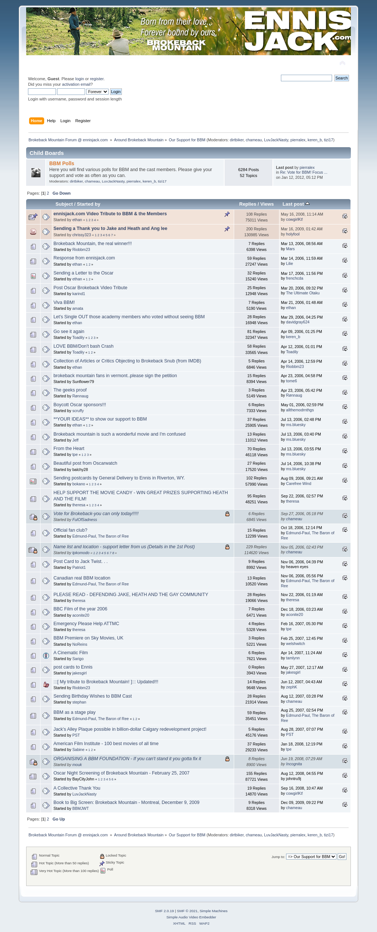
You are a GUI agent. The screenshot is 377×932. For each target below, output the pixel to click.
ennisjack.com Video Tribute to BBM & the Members (110, 213)
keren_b (315, 140)
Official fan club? (70, 530)
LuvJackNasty (276, 140)
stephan (79, 702)
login (79, 79)
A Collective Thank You (76, 788)
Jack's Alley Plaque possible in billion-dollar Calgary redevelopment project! (129, 729)
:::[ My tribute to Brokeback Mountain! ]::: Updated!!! (105, 681)
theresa (78, 505)
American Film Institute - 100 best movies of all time (106, 743)
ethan (77, 219)
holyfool (293, 234)
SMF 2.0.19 (164, 911)
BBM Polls (61, 163)
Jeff (75, 440)
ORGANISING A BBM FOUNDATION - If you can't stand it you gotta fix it (127, 758)
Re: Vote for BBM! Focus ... (303, 172)
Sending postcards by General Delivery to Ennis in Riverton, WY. (119, 478)
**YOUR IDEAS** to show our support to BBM (100, 419)
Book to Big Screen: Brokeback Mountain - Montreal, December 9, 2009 (126, 802)
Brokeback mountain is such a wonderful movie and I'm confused (119, 434)
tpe (75, 454)
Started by (89, 204)
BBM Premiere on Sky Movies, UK (88, 638)
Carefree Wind (298, 483)
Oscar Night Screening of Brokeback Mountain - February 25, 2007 (121, 773)
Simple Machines (214, 911)
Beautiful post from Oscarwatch (85, 463)
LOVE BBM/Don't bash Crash (83, 346)
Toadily (78, 337)
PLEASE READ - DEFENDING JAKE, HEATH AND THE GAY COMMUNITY (130, 594)
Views (267, 204)
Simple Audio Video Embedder (191, 917)
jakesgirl (79, 673)
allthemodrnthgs (300, 410)
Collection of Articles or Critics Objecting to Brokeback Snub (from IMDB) (127, 361)
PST (76, 735)
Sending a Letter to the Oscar (83, 273)
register (96, 79)
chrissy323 (81, 235)
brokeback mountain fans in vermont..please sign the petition (115, 375)
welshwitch (295, 643)
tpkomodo (80, 552)
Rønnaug (80, 396)
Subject (64, 204)
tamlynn (293, 658)
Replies (247, 204)
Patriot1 (79, 567)
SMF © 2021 (187, 911)
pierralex (298, 140)
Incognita (294, 764)
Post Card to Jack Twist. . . (80, 561)
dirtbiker (236, 140)
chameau (254, 140)
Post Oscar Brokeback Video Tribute (90, 287)
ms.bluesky (296, 424)
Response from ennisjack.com (84, 258)
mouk (77, 764)
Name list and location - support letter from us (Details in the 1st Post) (124, 546)
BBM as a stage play (74, 712)
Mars (290, 249)
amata (77, 308)
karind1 (78, 293)
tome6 (291, 381)
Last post (296, 204)
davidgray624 (298, 322)
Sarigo (78, 658)
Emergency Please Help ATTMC (86, 623)
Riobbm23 (81, 249)
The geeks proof (70, 390)
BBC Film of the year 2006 (80, 609)
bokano (78, 484)
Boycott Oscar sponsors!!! (79, 404)
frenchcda (294, 278)
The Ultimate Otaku (303, 293)
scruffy (78, 410)
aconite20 (80, 615)
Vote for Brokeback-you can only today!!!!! (95, 513)
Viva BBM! (64, 302)
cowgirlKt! (294, 219)
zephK (291, 687)
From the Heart (68, 448)
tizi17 (328, 140)
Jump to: (278, 857)
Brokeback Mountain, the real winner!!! (92, 243)
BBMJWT (80, 808)
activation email (76, 84)
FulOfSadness (84, 519)
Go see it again (68, 331)
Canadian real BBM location (81, 578)
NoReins (79, 644)
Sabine (78, 749)
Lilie (289, 263)
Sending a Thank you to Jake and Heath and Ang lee (110, 228)
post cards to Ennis (72, 667)
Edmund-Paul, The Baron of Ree (100, 536)
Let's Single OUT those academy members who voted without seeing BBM (129, 316)
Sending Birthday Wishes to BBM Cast (92, 696)
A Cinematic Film (70, 652)
